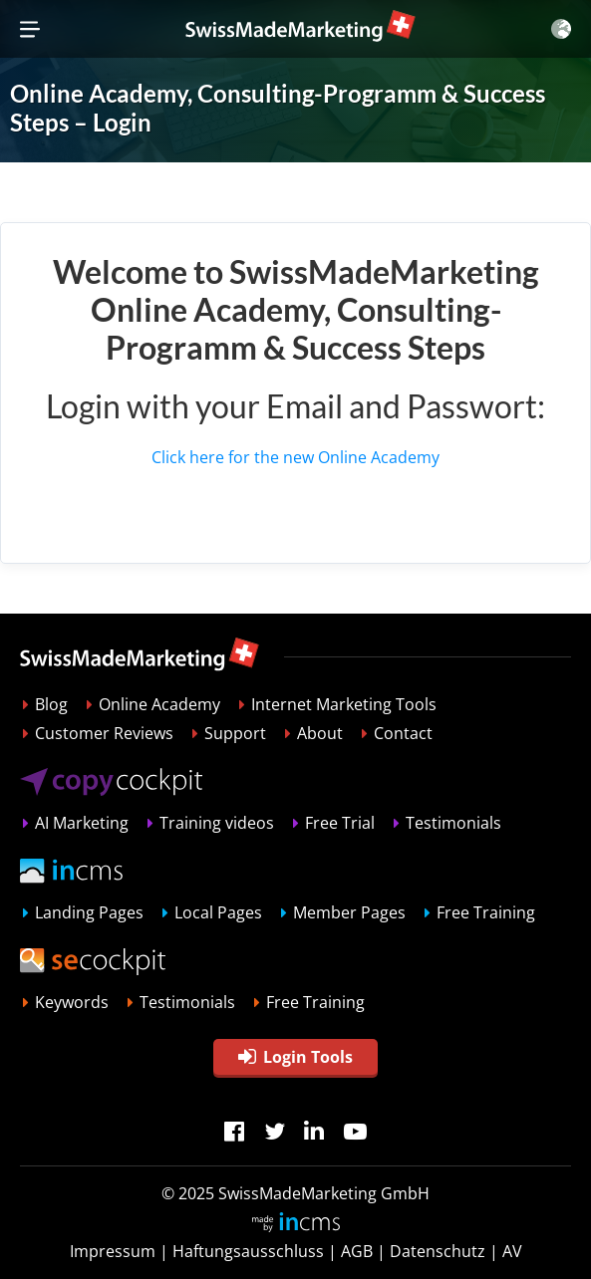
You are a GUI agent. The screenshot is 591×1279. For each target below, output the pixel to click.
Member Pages (349, 912)
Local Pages (218, 912)
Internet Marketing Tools (344, 704)
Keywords (72, 1002)
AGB (357, 1251)
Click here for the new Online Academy (295, 457)
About (320, 733)
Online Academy (159, 704)
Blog (51, 704)
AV (512, 1251)
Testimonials (453, 823)
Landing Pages (89, 912)
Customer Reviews (104, 733)
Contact (403, 733)
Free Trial (340, 823)
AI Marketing (82, 823)
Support (235, 733)
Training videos (216, 823)
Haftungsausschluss (248, 1251)
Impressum (112, 1251)
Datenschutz (437, 1251)
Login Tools (295, 1057)
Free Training (486, 912)
